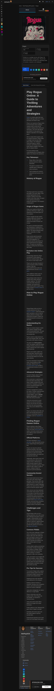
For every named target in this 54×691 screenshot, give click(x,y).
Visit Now (47, 686)
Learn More (36, 686)
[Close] (51, 682)
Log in (48, 1)
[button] (52, 1)
